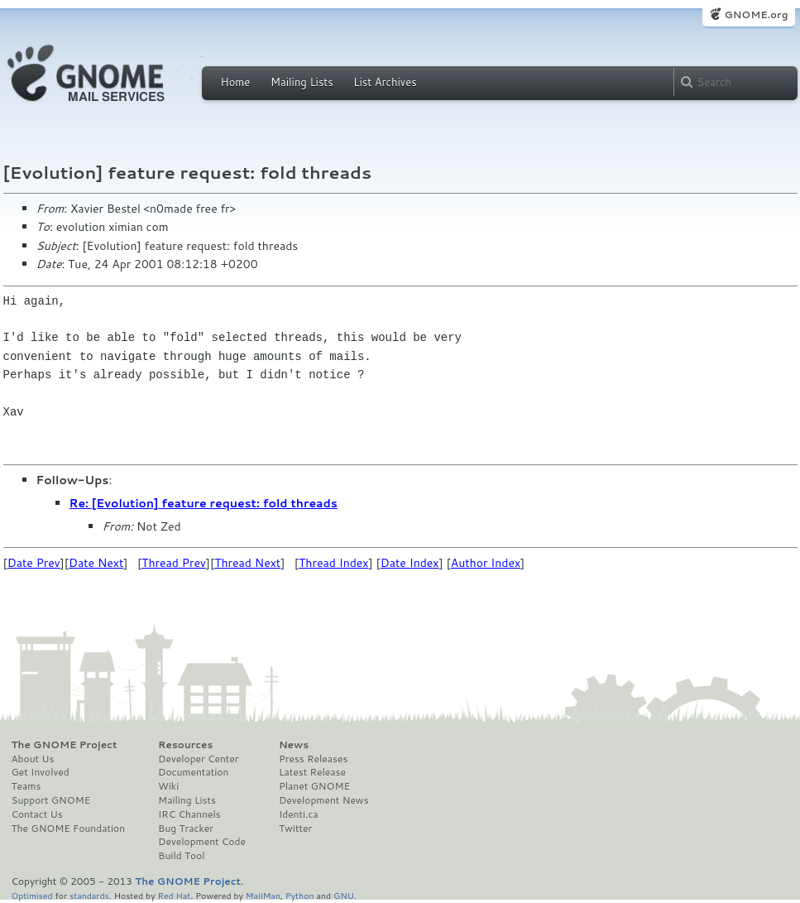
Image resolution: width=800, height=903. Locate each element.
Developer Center (198, 759)
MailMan (263, 895)
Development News (324, 800)
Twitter (295, 828)
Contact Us (37, 814)
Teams (26, 786)
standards (89, 895)
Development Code (202, 841)
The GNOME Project (64, 745)
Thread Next (247, 563)
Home (236, 81)
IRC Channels (189, 814)
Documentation (193, 772)
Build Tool (181, 855)
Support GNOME (51, 800)
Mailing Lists (302, 81)
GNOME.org (756, 14)
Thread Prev (173, 563)
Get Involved (40, 772)
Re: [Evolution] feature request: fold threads (203, 503)
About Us (33, 759)
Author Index (485, 563)
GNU (343, 895)
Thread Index (334, 563)
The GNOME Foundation (69, 828)
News (294, 745)
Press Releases (313, 759)
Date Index (410, 563)
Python (299, 895)
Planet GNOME (314, 786)
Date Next (96, 563)
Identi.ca (299, 814)
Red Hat (173, 895)
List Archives (384, 81)
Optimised (32, 895)
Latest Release (312, 772)
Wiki (168, 786)
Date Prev (33, 563)
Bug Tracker (185, 828)
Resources (185, 745)
